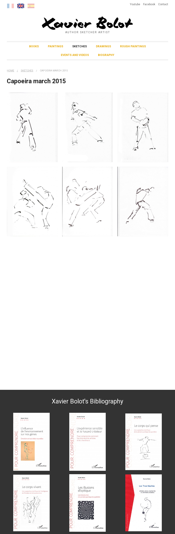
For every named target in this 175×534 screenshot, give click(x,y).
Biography (106, 55)
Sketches (79, 46)
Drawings (103, 46)
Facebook (149, 4)
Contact (163, 4)
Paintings (55, 46)
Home (10, 70)
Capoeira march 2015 (54, 70)
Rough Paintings (133, 46)
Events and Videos (75, 55)
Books (34, 46)
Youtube (135, 4)
